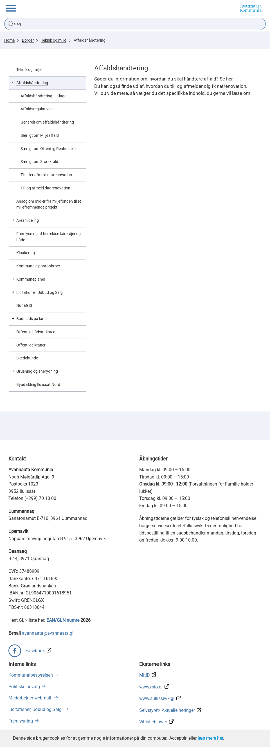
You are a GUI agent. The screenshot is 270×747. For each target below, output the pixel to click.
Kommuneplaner (30, 279)
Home (9, 40)
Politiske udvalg (24, 686)
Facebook (35, 650)
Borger (28, 40)
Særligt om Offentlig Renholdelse (49, 148)
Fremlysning (20, 721)
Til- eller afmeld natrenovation (46, 175)
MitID (144, 675)
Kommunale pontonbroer (38, 266)
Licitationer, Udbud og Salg (39, 292)
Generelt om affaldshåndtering (47, 122)
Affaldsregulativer (36, 109)
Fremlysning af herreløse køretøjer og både (48, 236)
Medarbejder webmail (30, 698)
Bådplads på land (31, 318)
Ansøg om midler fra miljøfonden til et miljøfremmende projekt (48, 204)
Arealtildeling (27, 220)
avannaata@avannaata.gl (47, 633)
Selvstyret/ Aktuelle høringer (167, 710)
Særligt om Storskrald (39, 161)
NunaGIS (24, 305)
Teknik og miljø (53, 40)
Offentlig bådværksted (35, 332)
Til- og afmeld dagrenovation (45, 188)
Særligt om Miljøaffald (40, 135)
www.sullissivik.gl (156, 698)
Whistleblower (153, 721)
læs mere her (210, 738)
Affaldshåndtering (89, 40)
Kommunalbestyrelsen (30, 675)
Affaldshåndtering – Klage (43, 96)
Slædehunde (27, 358)
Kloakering (25, 253)
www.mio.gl (151, 687)
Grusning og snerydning (37, 371)
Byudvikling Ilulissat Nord (38, 384)
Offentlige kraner (31, 345)
